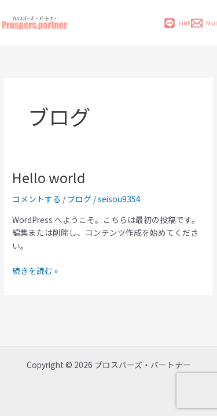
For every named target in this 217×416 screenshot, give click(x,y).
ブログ (79, 199)
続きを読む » (35, 270)
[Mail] (204, 23)
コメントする (36, 199)
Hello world (48, 177)
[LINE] (177, 23)
